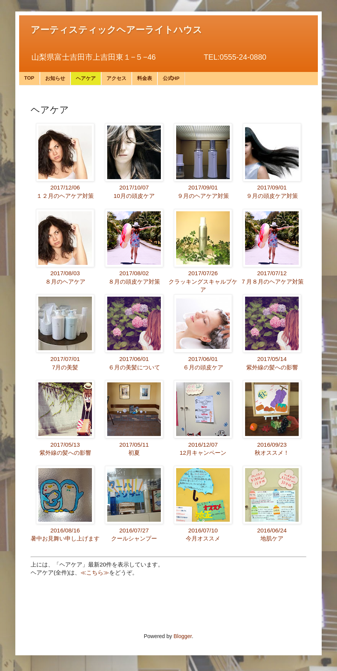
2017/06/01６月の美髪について (134, 358)
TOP (29, 78)
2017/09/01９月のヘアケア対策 (203, 187)
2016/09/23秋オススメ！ (272, 444)
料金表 (144, 78)
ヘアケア (86, 78)
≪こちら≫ (94, 572)
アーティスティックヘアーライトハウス (116, 30)
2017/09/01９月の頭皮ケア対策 (272, 187)
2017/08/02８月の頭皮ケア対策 (134, 273)
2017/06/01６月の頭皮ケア (203, 358)
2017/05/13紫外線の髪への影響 (65, 444)
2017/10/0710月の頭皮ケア (134, 187)
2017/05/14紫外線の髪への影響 (272, 358)
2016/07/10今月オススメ (203, 530)
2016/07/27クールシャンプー (134, 530)
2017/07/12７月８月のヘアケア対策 (272, 273)
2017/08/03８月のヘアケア (65, 273)
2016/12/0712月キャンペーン (203, 444)
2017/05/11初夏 (134, 444)
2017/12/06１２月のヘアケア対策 (65, 187)
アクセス (116, 78)
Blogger (182, 636)
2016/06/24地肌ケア (272, 530)
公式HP (171, 78)
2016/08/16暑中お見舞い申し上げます (65, 530)
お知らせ (55, 78)
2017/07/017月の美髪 (65, 358)
